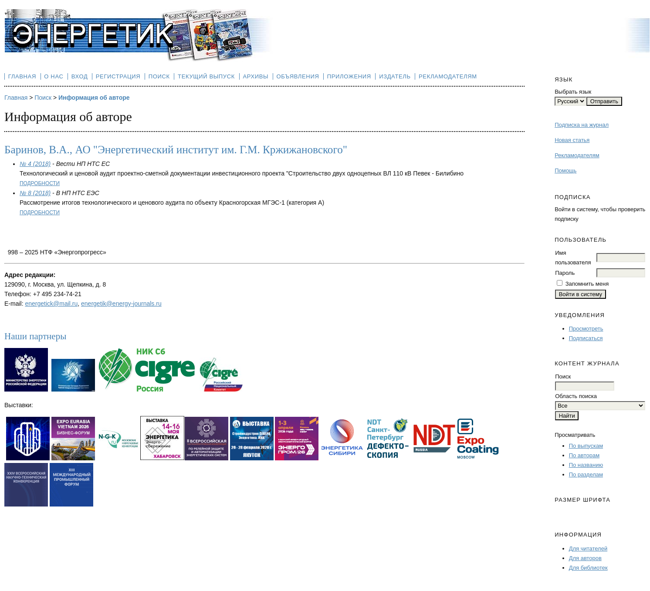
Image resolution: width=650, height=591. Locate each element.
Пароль (565, 273)
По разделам (586, 474)
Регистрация (118, 76)
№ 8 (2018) (35, 192)
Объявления (298, 76)
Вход (79, 76)
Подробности (40, 183)
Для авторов (585, 558)
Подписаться (586, 338)
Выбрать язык (573, 91)
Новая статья (572, 140)
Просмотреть (586, 328)
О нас (53, 76)
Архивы (255, 76)
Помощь (565, 170)
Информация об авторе (94, 97)
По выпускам (586, 445)
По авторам (584, 455)
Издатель (395, 76)
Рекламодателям (577, 155)
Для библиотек (588, 567)
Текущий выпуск (206, 76)
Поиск (159, 76)
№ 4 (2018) (35, 163)
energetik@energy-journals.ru (121, 303)
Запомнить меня (587, 283)
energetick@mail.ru (51, 303)
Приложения (349, 76)
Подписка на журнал (582, 125)
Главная (22, 76)
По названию (586, 465)
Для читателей (588, 548)
